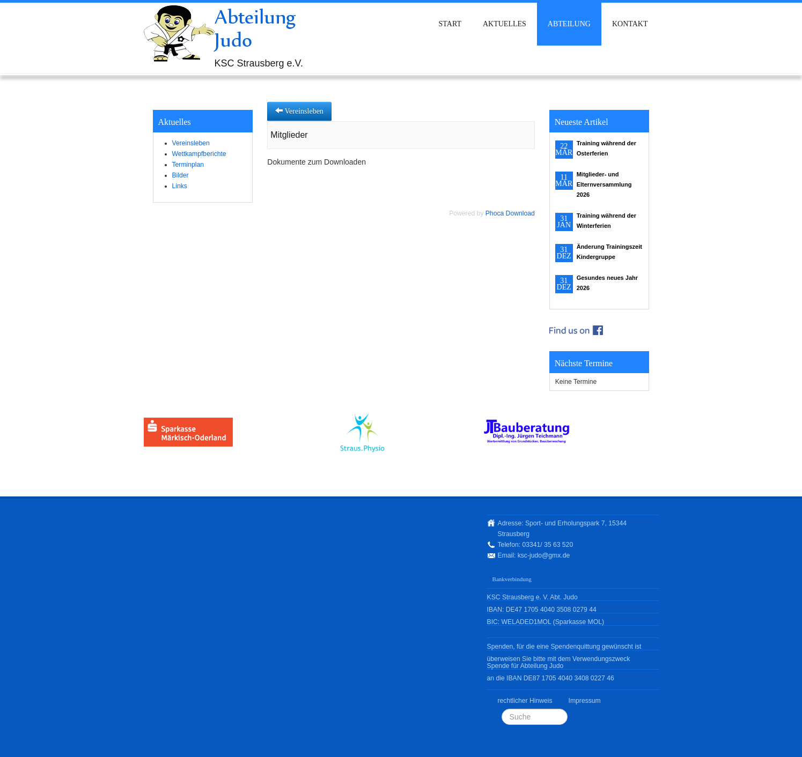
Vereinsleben (191, 143)
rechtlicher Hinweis (525, 700)
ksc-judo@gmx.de (544, 555)
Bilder (180, 175)
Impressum (585, 700)
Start (450, 24)
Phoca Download (510, 213)
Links (179, 186)
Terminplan (188, 164)
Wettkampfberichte (199, 154)
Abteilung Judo (255, 28)
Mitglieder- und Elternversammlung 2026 (604, 184)
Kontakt (630, 24)
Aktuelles (504, 24)
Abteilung (569, 24)
